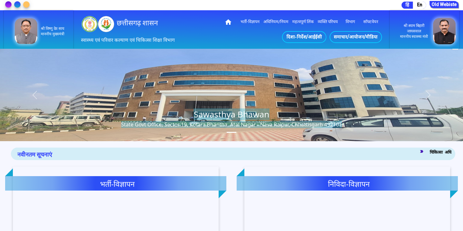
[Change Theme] (8, 4)
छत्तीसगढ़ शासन (137, 23)
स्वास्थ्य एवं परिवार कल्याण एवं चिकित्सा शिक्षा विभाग (128, 40)
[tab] (231, 132)
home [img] (228, 22)
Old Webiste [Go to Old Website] (444, 4)
